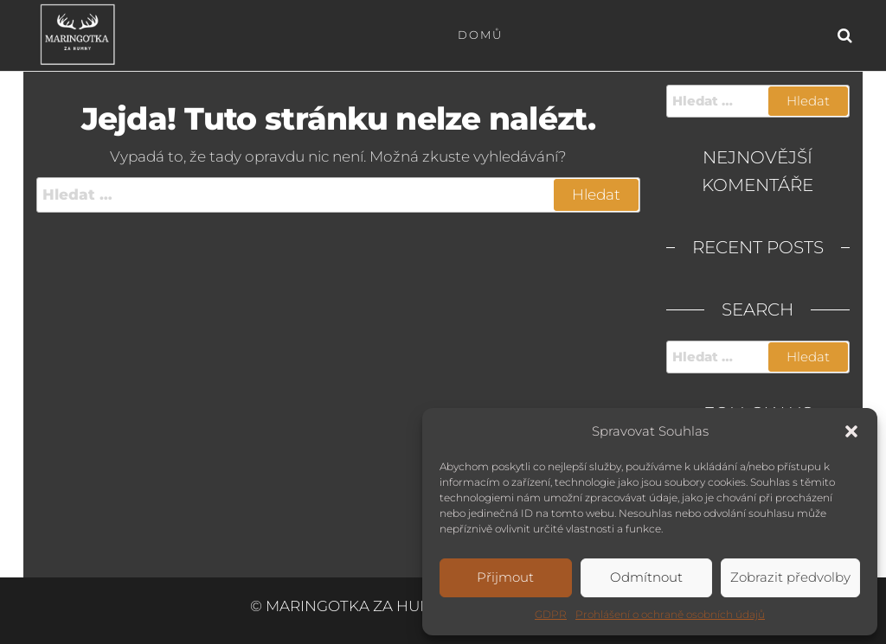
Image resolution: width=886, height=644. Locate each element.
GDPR (551, 614)
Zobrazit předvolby (790, 577)
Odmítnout (646, 577)
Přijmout (505, 577)
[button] (851, 431)
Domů (480, 34)
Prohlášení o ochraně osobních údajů (670, 614)
